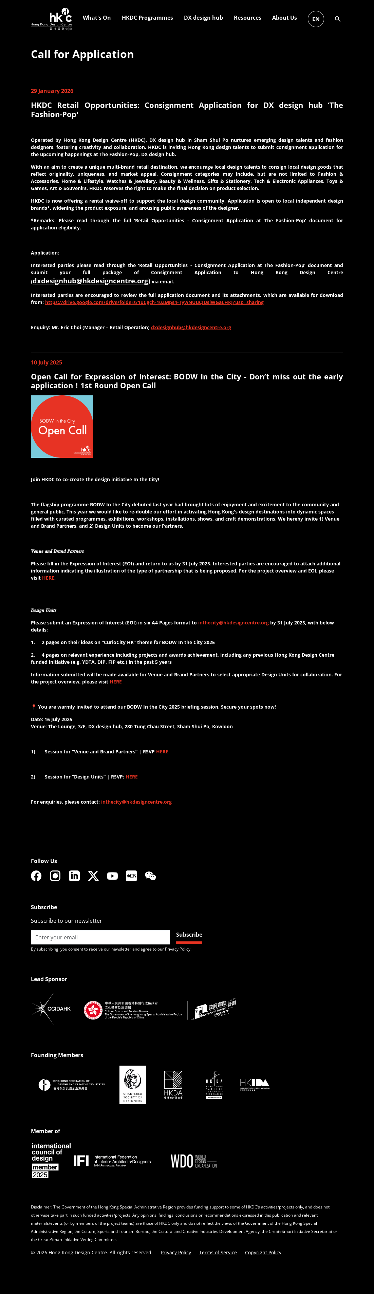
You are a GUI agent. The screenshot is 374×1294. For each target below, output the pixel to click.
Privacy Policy (176, 1252)
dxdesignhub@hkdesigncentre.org (191, 327)
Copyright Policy (263, 1252)
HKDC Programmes (306, 17)
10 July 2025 (46, 362)
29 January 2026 (52, 91)
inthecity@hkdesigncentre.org (233, 622)
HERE (48, 578)
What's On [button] (256, 17)
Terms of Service (218, 1252)
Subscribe (189, 934)
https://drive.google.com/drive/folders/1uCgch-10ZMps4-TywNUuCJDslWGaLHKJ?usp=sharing (154, 302)
